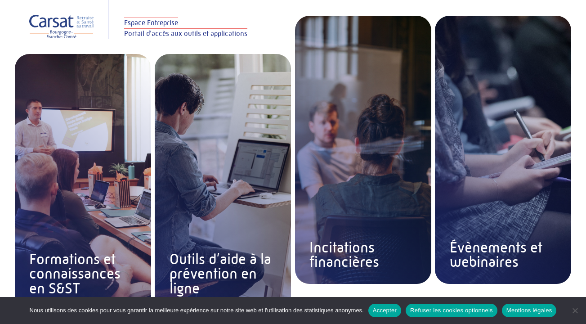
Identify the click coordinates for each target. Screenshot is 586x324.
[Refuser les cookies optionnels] (574, 310)
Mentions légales (529, 310)
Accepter (385, 310)
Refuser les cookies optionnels (451, 310)
